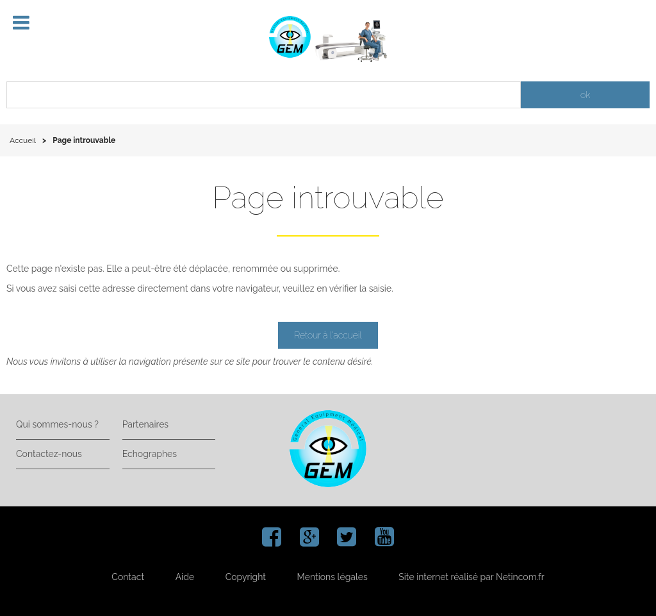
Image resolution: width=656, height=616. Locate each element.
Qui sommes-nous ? (57, 424)
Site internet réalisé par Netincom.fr (471, 577)
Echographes (149, 454)
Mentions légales (332, 577)
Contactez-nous (49, 454)
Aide (185, 577)
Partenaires (145, 424)
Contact (127, 577)
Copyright (246, 577)
